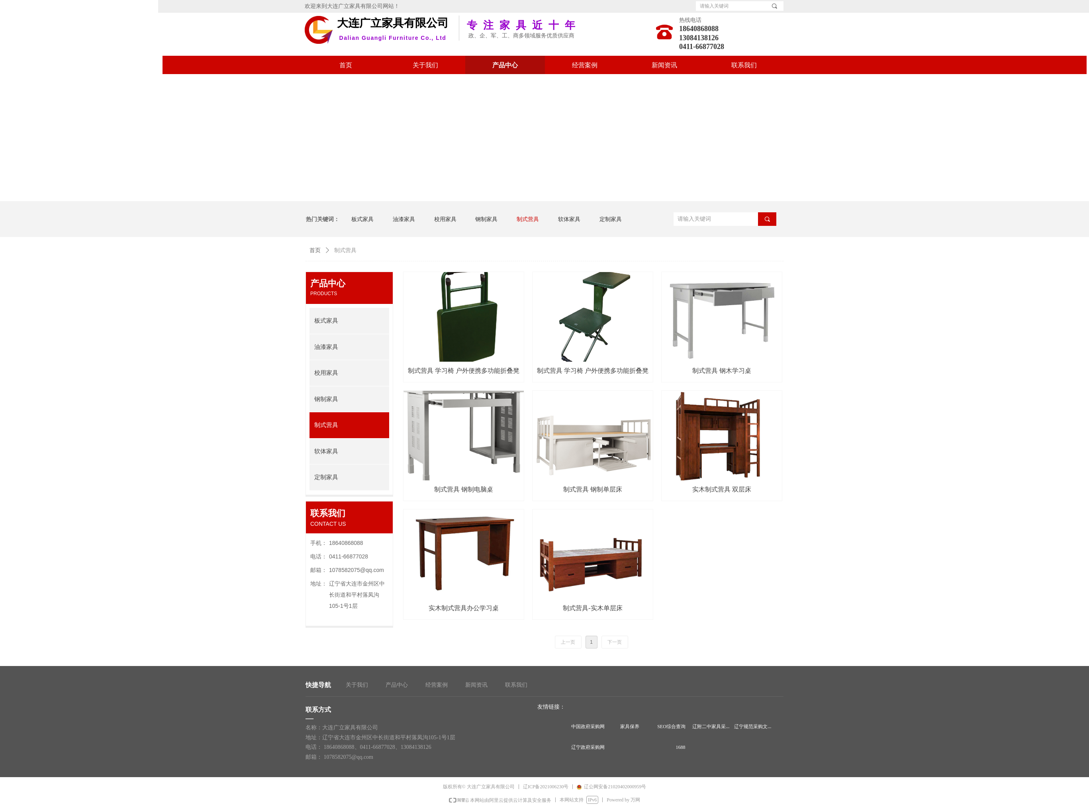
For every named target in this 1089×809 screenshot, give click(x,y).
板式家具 (326, 320)
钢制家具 (326, 399)
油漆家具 (326, 347)
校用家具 (326, 373)
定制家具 (326, 477)
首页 (315, 250)
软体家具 (326, 451)
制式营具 (326, 425)
